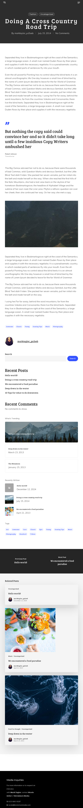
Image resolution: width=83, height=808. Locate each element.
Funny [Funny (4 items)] (48, 529)
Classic (19, 326)
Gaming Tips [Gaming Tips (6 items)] (59, 529)
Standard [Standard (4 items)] (22, 534)
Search (8, 354)
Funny (27, 326)
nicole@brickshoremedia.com (19, 805)
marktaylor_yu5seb (24, 33)
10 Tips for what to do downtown (21, 392)
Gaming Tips (37, 326)
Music (47, 326)
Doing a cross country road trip (21, 379)
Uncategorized (46, 14)
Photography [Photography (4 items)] (11, 534)
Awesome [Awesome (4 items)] (15, 529)
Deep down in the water (17, 388)
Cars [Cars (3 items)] (25, 529)
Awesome (9, 326)
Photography (58, 326)
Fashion (33, 14)
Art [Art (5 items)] (7, 529)
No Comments (62, 33)
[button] (79, 3)
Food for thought (14, 729)
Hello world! (11, 375)
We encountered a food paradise (21, 383)
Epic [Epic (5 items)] (40, 529)
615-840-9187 (15, 801)
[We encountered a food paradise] (62, 561)
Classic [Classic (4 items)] (33, 529)
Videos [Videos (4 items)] (32, 534)
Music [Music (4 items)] (70, 529)
